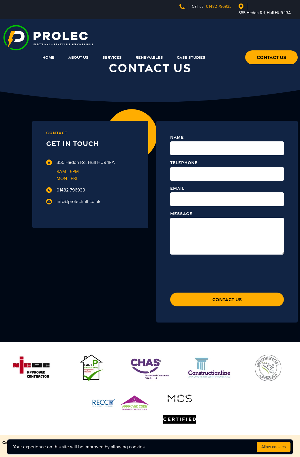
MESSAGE (181, 213)
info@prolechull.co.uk (73, 201)
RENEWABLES (149, 57)
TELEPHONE (184, 162)
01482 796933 (65, 190)
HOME (48, 57)
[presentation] (214, 272)
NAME (177, 137)
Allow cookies (273, 446)
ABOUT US (78, 57)
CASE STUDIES (191, 57)
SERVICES (112, 57)
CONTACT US (271, 57)
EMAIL (177, 188)
